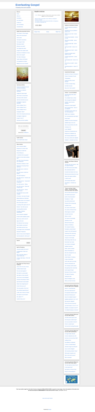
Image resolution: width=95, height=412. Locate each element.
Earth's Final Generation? (70, 196)
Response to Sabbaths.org (70, 133)
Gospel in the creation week (22, 50)
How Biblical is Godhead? (70, 342)
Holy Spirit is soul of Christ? (22, 294)
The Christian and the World (70, 265)
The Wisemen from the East (22, 223)
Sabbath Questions (69, 246)
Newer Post (37, 31)
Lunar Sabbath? (68, 129)
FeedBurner (26, 132)
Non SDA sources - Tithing (22, 184)
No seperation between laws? (71, 292)
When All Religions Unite (70, 278)
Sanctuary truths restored (22, 97)
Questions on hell (68, 220)
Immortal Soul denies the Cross (71, 172)
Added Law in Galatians (70, 114)
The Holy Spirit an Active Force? (71, 365)
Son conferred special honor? (23, 290)
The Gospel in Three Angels (22, 33)
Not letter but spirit (68, 85)
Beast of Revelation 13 (69, 250)
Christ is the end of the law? (70, 303)
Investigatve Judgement (21, 116)
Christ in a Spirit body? (69, 324)
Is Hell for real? (68, 178)
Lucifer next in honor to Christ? (23, 292)
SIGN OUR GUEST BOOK (47, 398)
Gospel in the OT (20, 118)
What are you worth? (21, 46)
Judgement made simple (22, 93)
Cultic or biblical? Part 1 (21, 105)
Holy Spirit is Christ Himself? (22, 275)
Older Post (58, 31)
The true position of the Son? (22, 288)
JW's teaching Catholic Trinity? (71, 351)
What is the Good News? (22, 35)
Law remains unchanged (70, 244)
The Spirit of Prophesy (69, 274)
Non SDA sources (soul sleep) (71, 167)
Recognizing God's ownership (71, 267)
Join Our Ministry (20, 24)
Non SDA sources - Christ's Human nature (22, 190)
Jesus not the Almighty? (70, 348)
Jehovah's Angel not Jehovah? (71, 346)
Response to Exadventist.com (71, 131)
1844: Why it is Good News (22, 95)
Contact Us (19, 22)
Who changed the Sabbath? (70, 100)
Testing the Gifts (68, 276)
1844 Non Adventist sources (22, 99)
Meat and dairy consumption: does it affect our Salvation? (46, 18)
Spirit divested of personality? (23, 281)
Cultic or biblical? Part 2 (21, 107)
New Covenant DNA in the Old (71, 124)
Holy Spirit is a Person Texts (70, 369)
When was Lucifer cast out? (22, 218)
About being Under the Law (70, 239)
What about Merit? (20, 44)
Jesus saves (19, 37)
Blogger (49, 409)
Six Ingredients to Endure (22, 61)
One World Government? (70, 194)
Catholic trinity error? (21, 299)
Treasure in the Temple (69, 237)
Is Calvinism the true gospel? (22, 155)
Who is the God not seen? (70, 355)
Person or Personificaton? (70, 371)
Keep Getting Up (20, 152)
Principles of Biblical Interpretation (21, 212)
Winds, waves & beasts (69, 248)
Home (47, 31)
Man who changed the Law (70, 252)
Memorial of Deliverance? (70, 294)
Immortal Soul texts (69, 214)
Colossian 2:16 (68, 127)
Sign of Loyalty (68, 254)
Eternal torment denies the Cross (71, 174)
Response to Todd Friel (21, 150)
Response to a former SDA (22, 148)
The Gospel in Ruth (21, 42)
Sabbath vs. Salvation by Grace (71, 140)
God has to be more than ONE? (71, 338)
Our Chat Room (20, 20)
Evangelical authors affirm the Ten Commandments (71, 111)
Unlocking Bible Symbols (22, 209)
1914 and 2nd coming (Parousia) (71, 326)
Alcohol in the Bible (38, 19)
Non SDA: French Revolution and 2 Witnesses (22, 161)
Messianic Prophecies (21, 231)
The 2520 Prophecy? (21, 175)
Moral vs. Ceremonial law (70, 288)
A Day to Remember (69, 259)
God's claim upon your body (70, 261)
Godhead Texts (68, 340)
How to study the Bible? (21, 146)
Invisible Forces (68, 205)
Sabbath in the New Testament (71, 120)
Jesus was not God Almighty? (23, 277)
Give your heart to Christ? (70, 235)
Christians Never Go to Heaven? (23, 200)
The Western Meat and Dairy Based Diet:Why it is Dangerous (46, 21)
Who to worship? (68, 357)
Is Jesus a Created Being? (70, 344)
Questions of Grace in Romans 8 (71, 74)
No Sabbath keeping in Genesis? (71, 309)
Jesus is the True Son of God (23, 266)
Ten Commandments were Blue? (71, 116)
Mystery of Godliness (69, 224)
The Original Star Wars (21, 48)
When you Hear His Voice (70, 280)
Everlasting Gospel (27, 4)
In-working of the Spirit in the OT (23, 204)
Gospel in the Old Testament (70, 231)
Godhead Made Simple (21, 268)
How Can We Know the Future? (71, 192)
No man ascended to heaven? (71, 321)
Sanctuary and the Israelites (22, 120)
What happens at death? (70, 211)
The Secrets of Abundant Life (40, 22)
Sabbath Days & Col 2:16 (70, 122)
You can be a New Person (70, 207)
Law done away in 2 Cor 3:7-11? (71, 305)
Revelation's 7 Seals (69, 199)
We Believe (19, 18)
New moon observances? (70, 290)
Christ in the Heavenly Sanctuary (23, 113)
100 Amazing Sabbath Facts (70, 135)
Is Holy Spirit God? (69, 367)
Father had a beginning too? (22, 283)
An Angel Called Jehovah (70, 333)
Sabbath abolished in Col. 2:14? (71, 299)
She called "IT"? (20, 296)
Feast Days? (67, 118)
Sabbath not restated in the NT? (71, 307)
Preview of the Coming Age (70, 203)
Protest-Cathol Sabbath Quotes (23, 216)
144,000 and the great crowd (71, 317)
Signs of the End (20, 220)
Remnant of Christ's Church (70, 272)
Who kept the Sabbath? (69, 301)
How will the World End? (70, 201)
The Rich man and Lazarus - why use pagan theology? (71, 165)
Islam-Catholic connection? (22, 225)
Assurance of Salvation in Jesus (23, 52)
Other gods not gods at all (70, 353)
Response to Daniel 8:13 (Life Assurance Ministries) (23, 87)
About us (18, 16)
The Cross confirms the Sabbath (71, 137)
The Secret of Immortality (70, 218)
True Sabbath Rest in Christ (70, 97)
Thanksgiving (67, 78)
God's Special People (69, 270)
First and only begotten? (22, 270)
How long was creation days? (71, 319)
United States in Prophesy (70, 257)
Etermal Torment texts (69, 222)
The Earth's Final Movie (21, 39)
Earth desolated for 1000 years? (23, 236)
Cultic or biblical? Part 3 (21, 109)
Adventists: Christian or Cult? (23, 163)
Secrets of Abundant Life (70, 263)
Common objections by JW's (70, 335)
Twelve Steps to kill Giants (22, 59)
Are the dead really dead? (70, 180)
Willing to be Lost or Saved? (22, 63)
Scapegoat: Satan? (20, 111)
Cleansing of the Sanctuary (70, 233)
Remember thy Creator (69, 242)
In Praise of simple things (70, 83)
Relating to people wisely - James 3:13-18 (70, 54)
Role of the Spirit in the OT (22, 202)
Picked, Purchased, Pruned (70, 76)
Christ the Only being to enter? (23, 279)
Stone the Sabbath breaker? (70, 297)
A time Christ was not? (21, 286)
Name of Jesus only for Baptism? (23, 233)
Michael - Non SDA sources (22, 206)
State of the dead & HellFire (70, 176)
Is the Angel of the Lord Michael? (23, 229)
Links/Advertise (20, 26)
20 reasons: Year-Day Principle (23, 196)
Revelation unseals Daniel (70, 229)
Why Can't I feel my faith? (70, 88)
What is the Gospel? (21, 54)
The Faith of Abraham (21, 57)
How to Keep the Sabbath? (22, 214)
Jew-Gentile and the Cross (22, 227)
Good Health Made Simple (22, 139)
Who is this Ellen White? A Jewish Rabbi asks (22, 255)
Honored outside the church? (22, 249)
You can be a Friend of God (70, 209)
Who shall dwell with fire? (70, 169)
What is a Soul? (68, 216)
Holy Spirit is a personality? (22, 273)
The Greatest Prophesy (69, 227)
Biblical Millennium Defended (22, 198)
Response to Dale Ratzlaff (70, 105)
